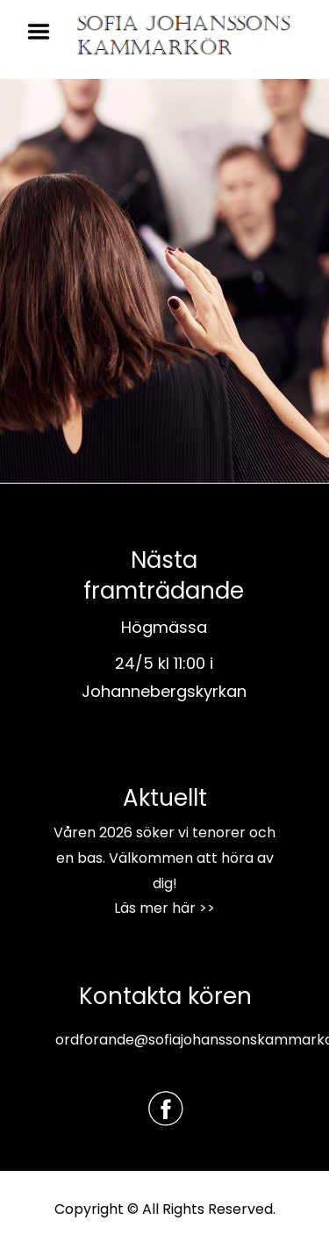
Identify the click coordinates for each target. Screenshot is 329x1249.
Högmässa (164, 627)
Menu (44, 31)
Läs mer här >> (164, 908)
